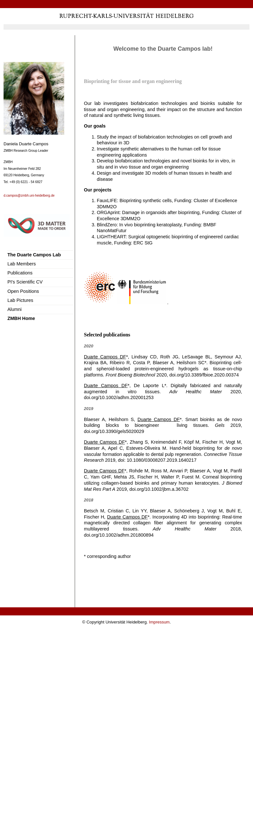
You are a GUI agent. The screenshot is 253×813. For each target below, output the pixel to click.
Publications (20, 272)
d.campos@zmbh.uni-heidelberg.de (29, 195)
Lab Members (21, 263)
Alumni (14, 309)
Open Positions (23, 291)
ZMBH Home (21, 318)
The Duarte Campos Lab (34, 254)
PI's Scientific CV (25, 281)
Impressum (159, 622)
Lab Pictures (20, 300)
